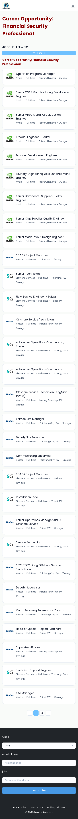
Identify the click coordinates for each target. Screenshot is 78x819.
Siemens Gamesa (25, 277)
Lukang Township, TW (50, 323)
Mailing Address (56, 807)
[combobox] (39, 746)
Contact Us (36, 807)
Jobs (23, 807)
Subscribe (39, 790)
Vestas (19, 259)
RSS (15, 807)
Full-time (30, 78)
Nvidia (19, 78)
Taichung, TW (58, 277)
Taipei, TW (45, 259)
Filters (39, 53)
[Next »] (48, 713)
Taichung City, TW (49, 423)
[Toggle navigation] (73, 6)
